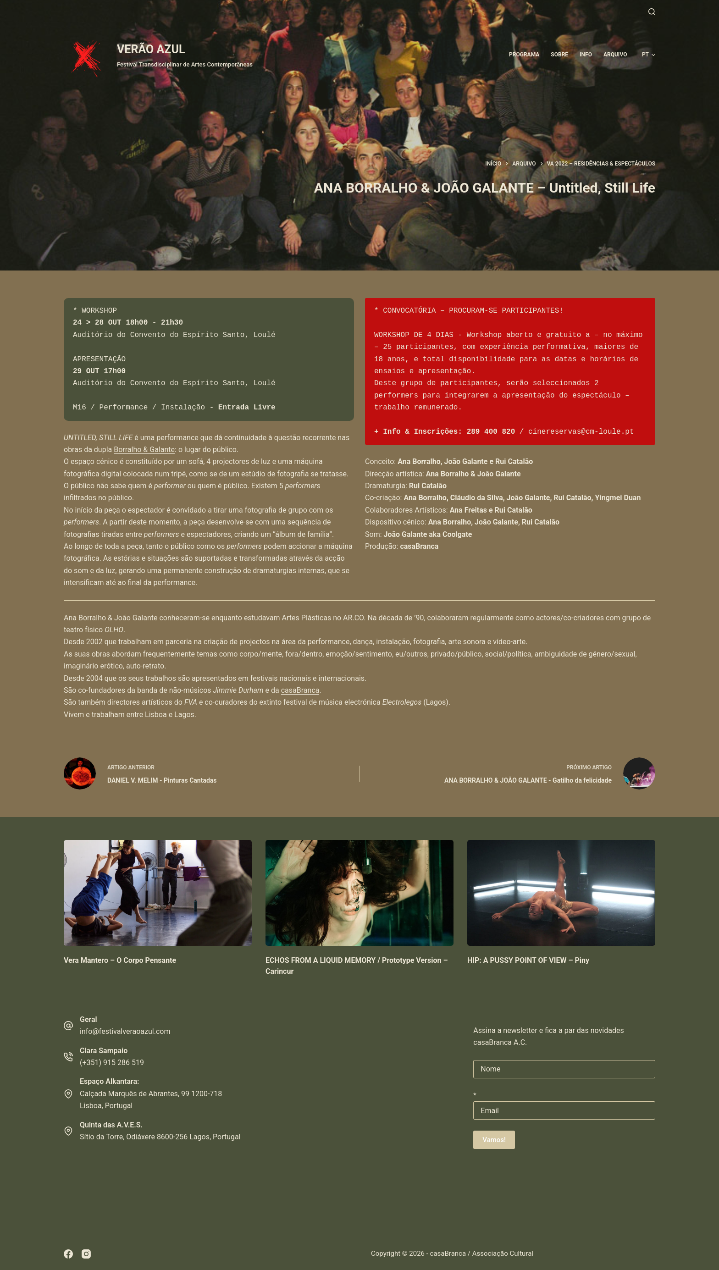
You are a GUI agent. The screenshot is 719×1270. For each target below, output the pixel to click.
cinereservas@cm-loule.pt (581, 432)
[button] (648, 55)
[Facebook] (68, 1254)
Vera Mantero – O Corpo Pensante (120, 960)
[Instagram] (86, 1254)
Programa (524, 54)
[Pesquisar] (651, 11)
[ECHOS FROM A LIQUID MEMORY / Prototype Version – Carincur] (359, 893)
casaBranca (300, 690)
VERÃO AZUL (151, 49)
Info (586, 54)
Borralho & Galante (144, 449)
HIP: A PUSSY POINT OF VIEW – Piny (528, 960)
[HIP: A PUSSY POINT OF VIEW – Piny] (561, 893)
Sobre (559, 54)
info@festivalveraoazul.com (125, 1031)
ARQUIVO (615, 54)
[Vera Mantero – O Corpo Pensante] (158, 893)
